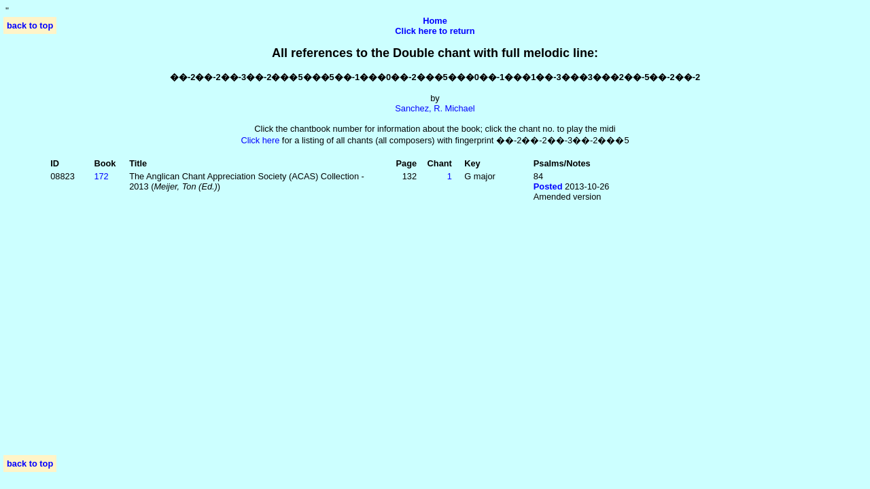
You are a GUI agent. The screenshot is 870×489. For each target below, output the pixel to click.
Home (435, 21)
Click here (260, 140)
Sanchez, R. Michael (434, 108)
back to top (30, 25)
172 (101, 176)
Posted (548, 186)
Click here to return (434, 31)
